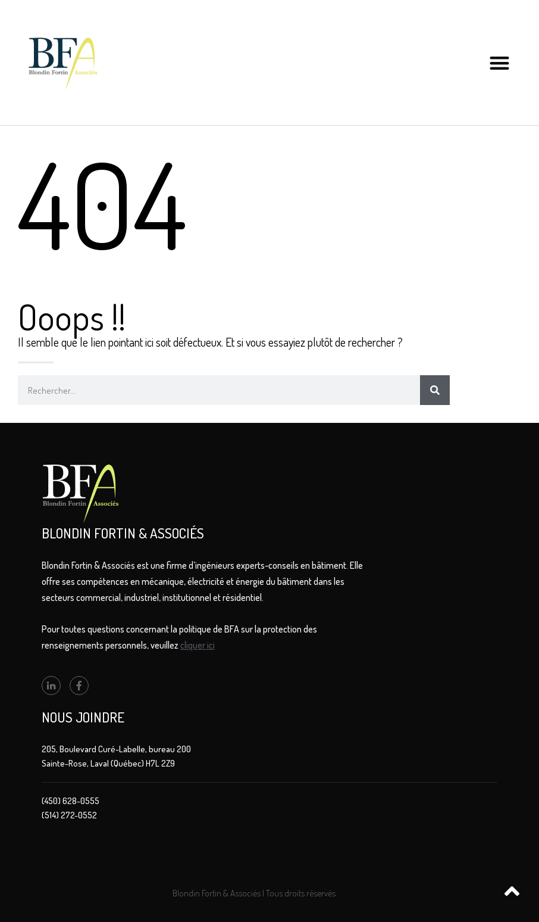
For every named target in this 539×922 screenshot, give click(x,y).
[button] (500, 63)
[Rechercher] (435, 390)
